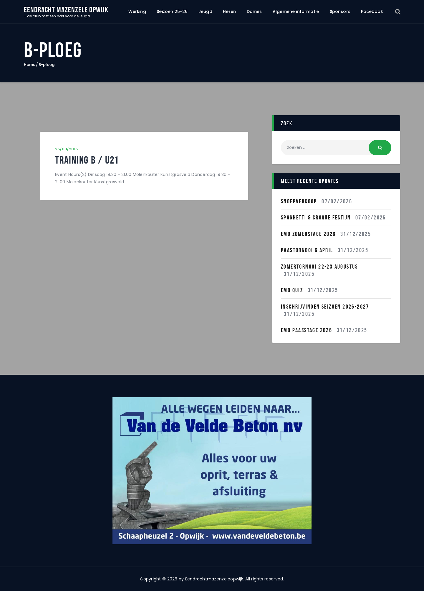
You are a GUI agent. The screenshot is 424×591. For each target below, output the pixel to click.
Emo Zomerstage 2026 (308, 234)
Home (29, 64)
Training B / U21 (87, 160)
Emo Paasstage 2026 (306, 330)
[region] (212, 470)
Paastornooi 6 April (307, 250)
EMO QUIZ (292, 290)
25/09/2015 (66, 149)
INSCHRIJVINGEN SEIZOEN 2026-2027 (325, 306)
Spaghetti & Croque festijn (316, 217)
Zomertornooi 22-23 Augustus (319, 266)
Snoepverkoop (299, 201)
